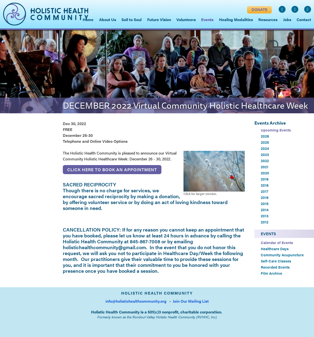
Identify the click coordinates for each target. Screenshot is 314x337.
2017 (264, 191)
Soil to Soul (131, 19)
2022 (265, 160)
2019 (264, 179)
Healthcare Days (275, 248)
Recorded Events (275, 267)
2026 (265, 136)
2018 (265, 185)
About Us (107, 19)
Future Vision (159, 19)
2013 (264, 216)
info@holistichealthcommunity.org (135, 301)
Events (268, 233)
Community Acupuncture (282, 255)
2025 (265, 142)
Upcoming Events (276, 130)
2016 (265, 197)
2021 (264, 167)
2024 (265, 148)
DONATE (259, 9)
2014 (264, 209)
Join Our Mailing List (191, 301)
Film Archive (271, 273)
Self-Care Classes (276, 261)
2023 (265, 154)
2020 (265, 173)
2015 (264, 203)
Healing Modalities (236, 19)
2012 (264, 222)
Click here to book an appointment (112, 169)
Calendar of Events (277, 242)
